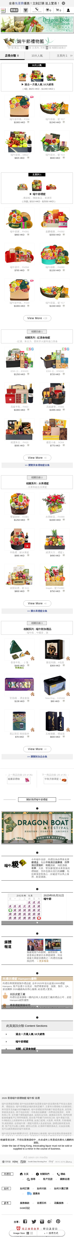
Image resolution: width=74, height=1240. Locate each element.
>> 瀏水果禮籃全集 (37, 610)
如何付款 (42, 1186)
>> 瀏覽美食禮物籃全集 (37, 465)
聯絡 (61, 1172)
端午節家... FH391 (19, 231)
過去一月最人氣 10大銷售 (30, 1032)
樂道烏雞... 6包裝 (55, 662)
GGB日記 (25, 1206)
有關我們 (42, 1172)
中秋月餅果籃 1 (56, 778)
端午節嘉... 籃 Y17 (55, 119)
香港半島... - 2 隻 (19, 662)
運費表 (33, 1191)
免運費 (19, 3)
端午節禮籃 (22, 1039)
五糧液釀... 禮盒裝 (55, 733)
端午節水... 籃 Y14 (55, 155)
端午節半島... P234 (19, 119)
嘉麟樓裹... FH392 (55, 231)
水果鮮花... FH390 (55, 516)
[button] (71, 55)
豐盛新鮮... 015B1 (19, 516)
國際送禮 (64, 1177)
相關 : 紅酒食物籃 (26, 1046)
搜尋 (31, 1177)
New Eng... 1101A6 (55, 697)
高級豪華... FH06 (55, 406)
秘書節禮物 (19, 778)
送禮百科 (41, 1200)
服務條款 (24, 1200)
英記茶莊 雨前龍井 (19, 733)
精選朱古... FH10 (19, 442)
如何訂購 (24, 1186)
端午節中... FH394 (19, 267)
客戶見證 (47, 1177)
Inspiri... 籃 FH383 (55, 587)
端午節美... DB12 (19, 155)
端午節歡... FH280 (55, 267)
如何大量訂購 (61, 1186)
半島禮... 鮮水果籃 (19, 552)
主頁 (24, 1172)
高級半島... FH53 (19, 406)
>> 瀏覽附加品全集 (37, 756)
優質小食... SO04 (55, 442)
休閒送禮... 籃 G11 (19, 587)
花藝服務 (59, 1200)
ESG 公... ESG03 (19, 371)
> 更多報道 (43, 959)
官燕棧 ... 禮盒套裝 (19, 697)
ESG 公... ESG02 (55, 371)
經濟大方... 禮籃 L (55, 552)
